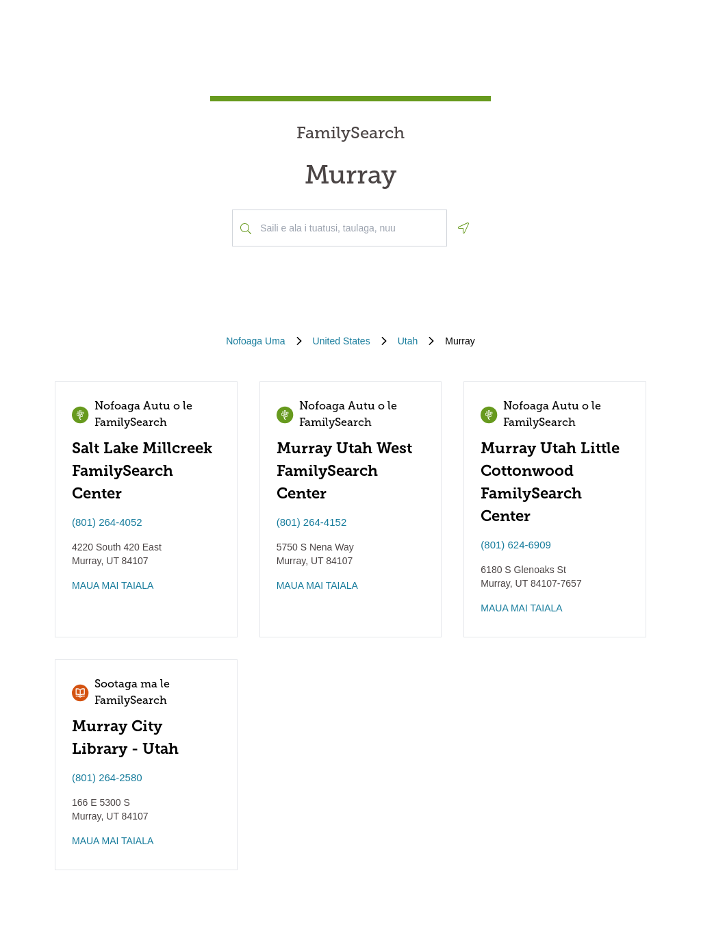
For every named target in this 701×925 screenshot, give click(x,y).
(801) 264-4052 (107, 522)
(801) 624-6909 (516, 544)
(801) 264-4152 (312, 522)
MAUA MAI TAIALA (112, 585)
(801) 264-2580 (107, 777)
